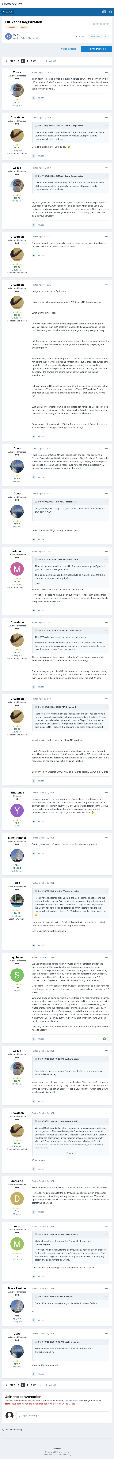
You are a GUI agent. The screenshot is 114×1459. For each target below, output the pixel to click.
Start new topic (68, 49)
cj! (17, 34)
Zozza (17, 72)
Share (80, 36)
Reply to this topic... (30, 1415)
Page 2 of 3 (52, 61)
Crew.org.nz (12, 4)
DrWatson (17, 117)
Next (33, 61)
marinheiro (17, 551)
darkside (17, 1181)
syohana (17, 957)
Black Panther (17, 837)
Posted (41, 72)
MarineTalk (33, 38)
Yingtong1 (17, 792)
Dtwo (17, 448)
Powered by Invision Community (57, 1455)
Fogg (17, 882)
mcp (17, 1226)
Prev (12, 61)
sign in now (70, 1400)
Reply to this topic (96, 49)
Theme (57, 1448)
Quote (41, 98)
